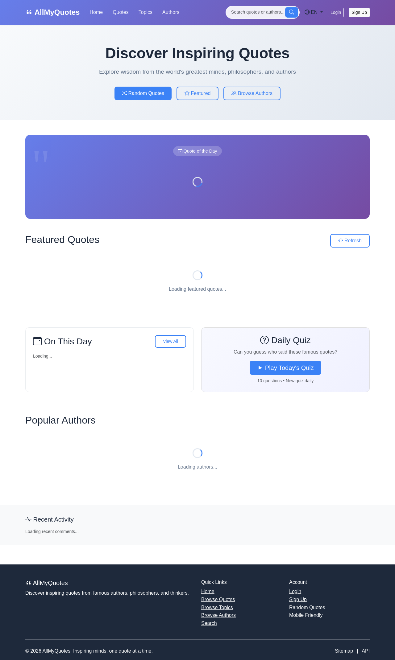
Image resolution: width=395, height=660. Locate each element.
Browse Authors (251, 93)
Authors (170, 12)
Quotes (121, 12)
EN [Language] (312, 12)
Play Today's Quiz (285, 367)
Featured (197, 93)
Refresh (350, 240)
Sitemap (344, 651)
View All (170, 341)
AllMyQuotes (52, 12)
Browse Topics (217, 607)
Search (209, 623)
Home (96, 12)
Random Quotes (143, 93)
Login (336, 12)
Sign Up (359, 12)
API (366, 651)
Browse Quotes (218, 599)
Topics (145, 12)
